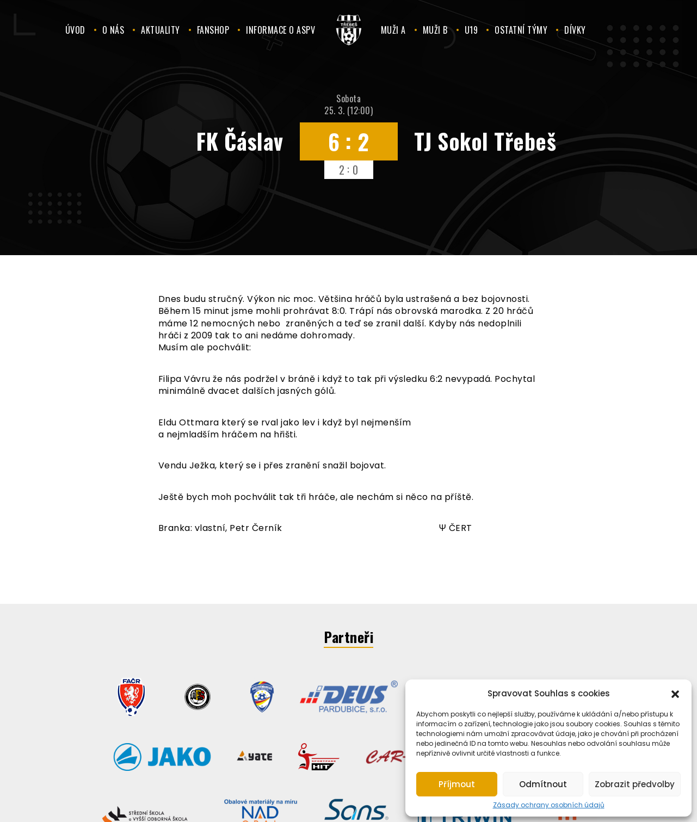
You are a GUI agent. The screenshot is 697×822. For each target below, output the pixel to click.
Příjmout (457, 784)
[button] (675, 693)
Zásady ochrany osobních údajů (549, 805)
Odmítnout (543, 784)
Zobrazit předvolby (635, 784)
